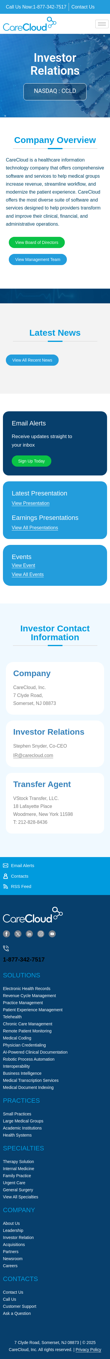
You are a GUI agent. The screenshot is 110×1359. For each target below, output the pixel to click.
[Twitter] (17, 933)
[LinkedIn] (29, 933)
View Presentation (31, 503)
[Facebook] (6, 933)
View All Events (28, 574)
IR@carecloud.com (33, 755)
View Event (23, 565)
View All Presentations (35, 527)
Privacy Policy (88, 1349)
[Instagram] (40, 933)
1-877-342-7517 (24, 959)
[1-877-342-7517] (6, 949)
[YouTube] (52, 933)
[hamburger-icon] (102, 24)
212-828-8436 (33, 822)
